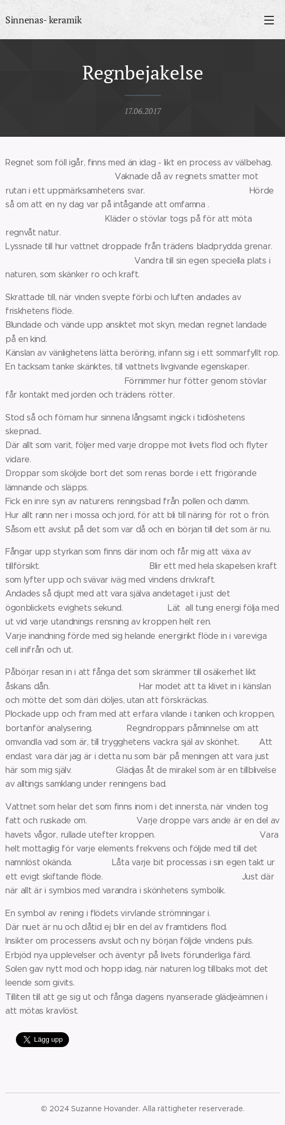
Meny (269, 20)
